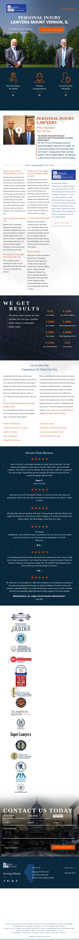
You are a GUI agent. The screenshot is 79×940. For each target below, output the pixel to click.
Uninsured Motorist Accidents (50, 437)
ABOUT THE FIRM (62, 223)
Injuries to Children (10, 433)
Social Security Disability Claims (52, 433)
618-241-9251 (70, 873)
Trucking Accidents (47, 424)
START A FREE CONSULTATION (52, 30)
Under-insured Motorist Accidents (15, 429)
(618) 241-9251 (69, 8)
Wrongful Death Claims (12, 441)
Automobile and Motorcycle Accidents (54, 429)
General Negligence (10, 437)
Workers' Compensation (12, 424)
